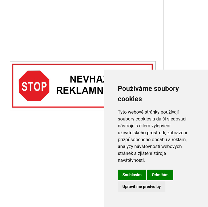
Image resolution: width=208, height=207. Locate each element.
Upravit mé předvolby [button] (142, 186)
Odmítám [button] (160, 174)
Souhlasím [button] (132, 174)
